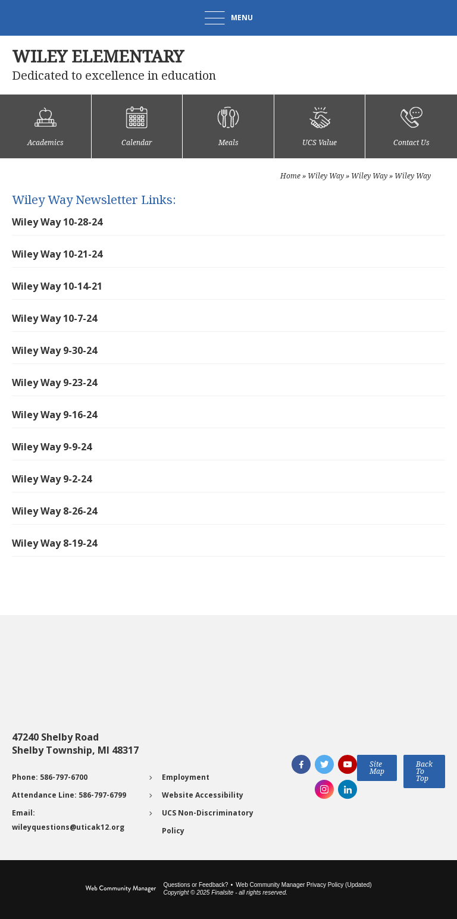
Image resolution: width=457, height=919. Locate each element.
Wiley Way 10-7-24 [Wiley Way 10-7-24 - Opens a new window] (54, 318)
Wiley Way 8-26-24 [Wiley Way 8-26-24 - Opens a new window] (54, 510)
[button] (229, 18)
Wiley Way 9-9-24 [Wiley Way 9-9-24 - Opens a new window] (52, 446)
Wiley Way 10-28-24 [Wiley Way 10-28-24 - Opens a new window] (57, 221)
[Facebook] (301, 764)
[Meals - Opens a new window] (228, 126)
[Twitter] (324, 764)
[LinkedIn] (347, 789)
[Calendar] (137, 126)
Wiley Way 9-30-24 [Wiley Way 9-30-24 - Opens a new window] (54, 350)
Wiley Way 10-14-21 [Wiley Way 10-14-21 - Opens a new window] (57, 286)
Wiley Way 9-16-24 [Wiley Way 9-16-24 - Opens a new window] (54, 414)
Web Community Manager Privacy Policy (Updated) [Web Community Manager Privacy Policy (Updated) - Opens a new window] (303, 885)
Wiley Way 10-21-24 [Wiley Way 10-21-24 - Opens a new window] (57, 254)
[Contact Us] (411, 126)
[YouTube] (347, 764)
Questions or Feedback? (195, 885)
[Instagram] (324, 789)
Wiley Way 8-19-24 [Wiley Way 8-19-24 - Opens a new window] (54, 543)
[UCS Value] (319, 126)
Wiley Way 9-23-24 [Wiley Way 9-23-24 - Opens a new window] (54, 382)
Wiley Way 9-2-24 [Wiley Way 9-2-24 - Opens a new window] (52, 478)
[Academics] (45, 126)
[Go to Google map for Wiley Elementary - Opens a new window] (86, 685)
